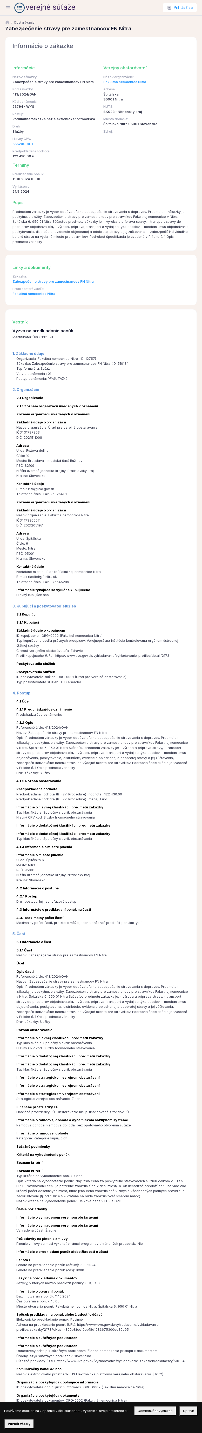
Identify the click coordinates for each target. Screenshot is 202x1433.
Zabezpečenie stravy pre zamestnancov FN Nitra (53, 281)
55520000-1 (22, 144)
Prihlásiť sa (183, 7)
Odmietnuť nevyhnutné (155, 1411)
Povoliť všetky (19, 1424)
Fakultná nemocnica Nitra (124, 82)
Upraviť (188, 1411)
